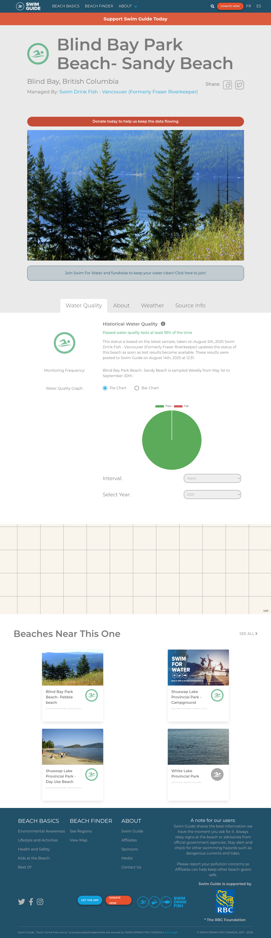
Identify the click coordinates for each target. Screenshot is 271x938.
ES (258, 6)
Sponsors (129, 849)
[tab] (84, 305)
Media (127, 858)
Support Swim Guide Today (135, 19)
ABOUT (125, 6)
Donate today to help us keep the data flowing (135, 121)
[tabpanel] (135, 411)
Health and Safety (34, 849)
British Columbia (90, 81)
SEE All (249, 634)
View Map (78, 840)
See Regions (81, 831)
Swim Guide (132, 831)
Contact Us (131, 867)
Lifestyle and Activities (38, 840)
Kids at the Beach (33, 858)
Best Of (24, 867)
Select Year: (117, 494)
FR (248, 6)
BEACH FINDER (99, 6)
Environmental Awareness (41, 831)
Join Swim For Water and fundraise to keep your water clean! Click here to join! (135, 273)
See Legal (171, 932)
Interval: (112, 478)
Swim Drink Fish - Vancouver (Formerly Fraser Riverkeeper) (128, 91)
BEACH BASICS (66, 6)
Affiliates (129, 840)
